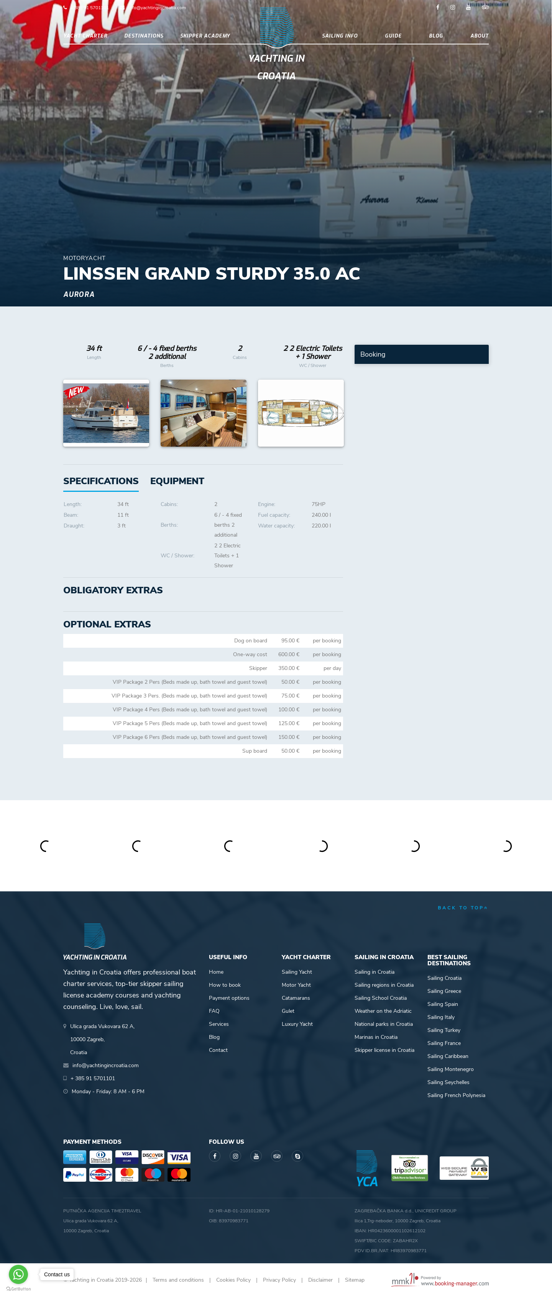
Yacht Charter (85, 36)
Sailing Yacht (297, 972)
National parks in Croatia (384, 1024)
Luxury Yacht (297, 1024)
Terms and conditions (178, 1280)
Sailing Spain (442, 1004)
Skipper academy (205, 36)
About (479, 36)
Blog (436, 36)
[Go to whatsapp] (18, 1274)
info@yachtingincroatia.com (157, 8)
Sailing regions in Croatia (384, 985)
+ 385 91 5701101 (90, 8)
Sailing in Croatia (374, 972)
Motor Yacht (296, 985)
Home (216, 972)
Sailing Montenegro (450, 1069)
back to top (463, 908)
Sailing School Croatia (381, 998)
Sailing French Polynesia (456, 1095)
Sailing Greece (444, 991)
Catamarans (296, 998)
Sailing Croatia (444, 978)
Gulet (288, 1011)
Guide (393, 36)
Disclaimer (320, 1280)
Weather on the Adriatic (383, 1011)
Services (219, 1024)
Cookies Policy (233, 1280)
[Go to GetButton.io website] (18, 1289)
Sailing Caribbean (447, 1056)
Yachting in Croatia (276, 67)
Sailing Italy (441, 1017)
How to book (225, 985)
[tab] (177, 481)
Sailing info (340, 36)
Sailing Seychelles (448, 1082)
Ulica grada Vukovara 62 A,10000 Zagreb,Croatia (102, 1039)
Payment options (229, 998)
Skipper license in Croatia (384, 1050)
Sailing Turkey (443, 1030)
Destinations (143, 36)
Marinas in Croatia (376, 1037)
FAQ (214, 1011)
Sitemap (355, 1280)
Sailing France (444, 1043)
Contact (218, 1050)
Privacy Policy (279, 1280)
